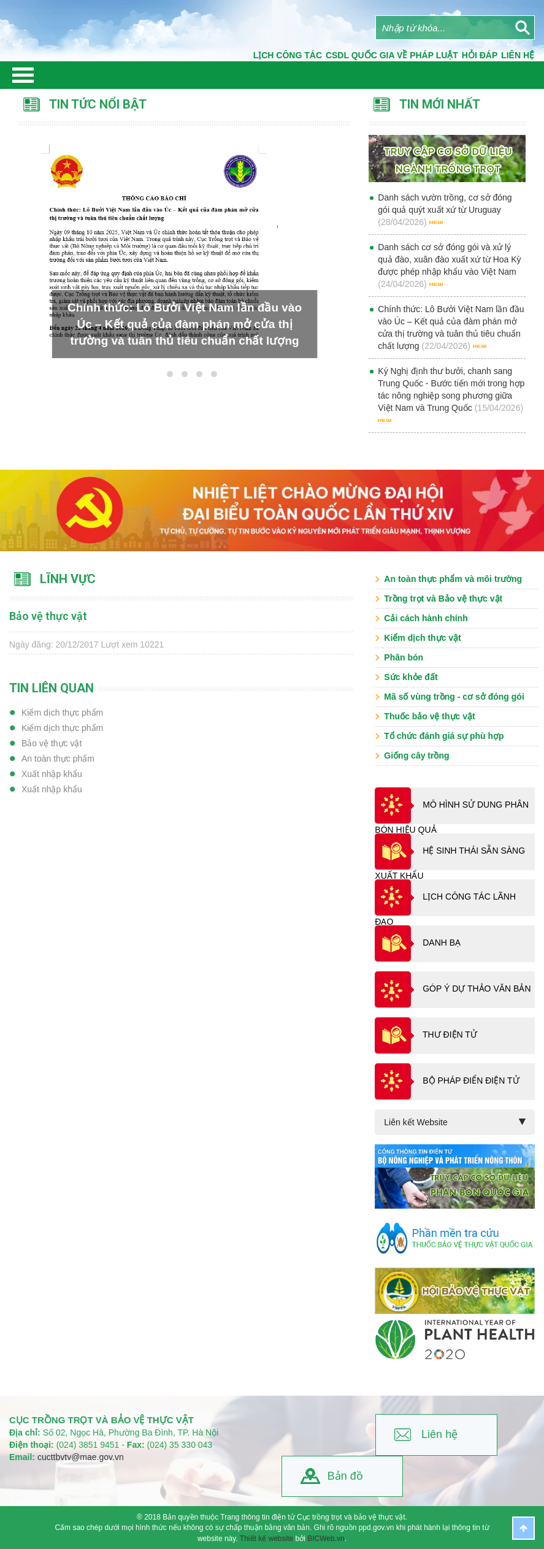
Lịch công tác (287, 55)
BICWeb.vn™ (520, 1543)
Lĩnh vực (68, 579)
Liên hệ (439, 1434)
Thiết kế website (266, 1538)
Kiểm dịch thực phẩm (62, 712)
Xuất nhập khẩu (51, 774)
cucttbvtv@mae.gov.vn (80, 1457)
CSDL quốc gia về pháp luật (392, 55)
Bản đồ (345, 1476)
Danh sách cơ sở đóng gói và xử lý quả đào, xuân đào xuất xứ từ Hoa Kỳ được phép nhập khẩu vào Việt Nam (449, 259)
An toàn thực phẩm (57, 758)
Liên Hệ (517, 55)
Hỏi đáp (479, 55)
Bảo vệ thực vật (51, 743)
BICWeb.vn (325, 1538)
